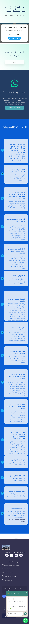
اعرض (14, 63)
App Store (9, 617)
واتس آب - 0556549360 (14, 109)
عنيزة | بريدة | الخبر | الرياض (11, 566)
